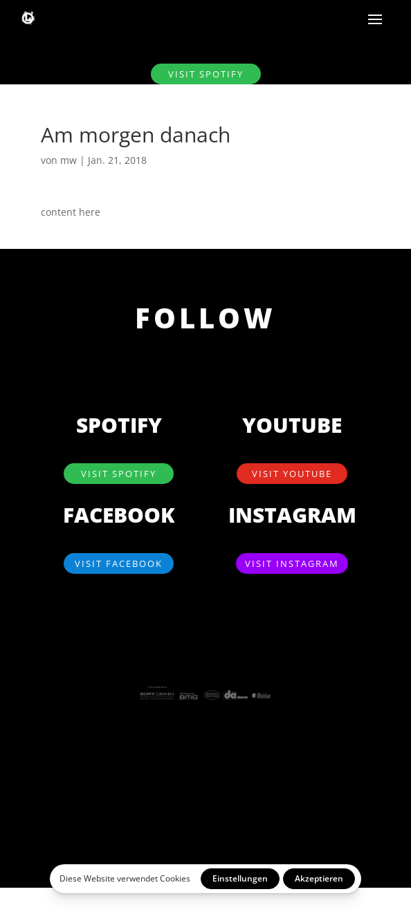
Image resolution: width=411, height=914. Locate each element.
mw (68, 160)
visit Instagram (292, 563)
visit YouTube (292, 473)
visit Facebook (119, 563)
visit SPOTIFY (206, 74)
